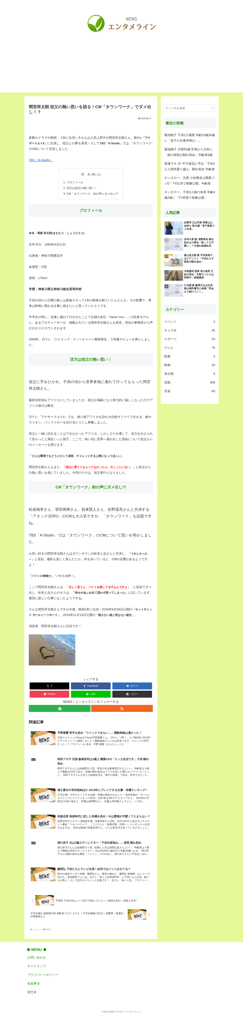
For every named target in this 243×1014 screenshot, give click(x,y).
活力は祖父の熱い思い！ (81, 187)
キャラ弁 (189, 330)
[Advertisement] (121, 70)
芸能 (189, 382)
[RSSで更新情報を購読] (122, 708)
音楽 (189, 391)
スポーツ (189, 339)
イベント (189, 321)
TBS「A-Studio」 (41, 160)
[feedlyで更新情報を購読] (59, 708)
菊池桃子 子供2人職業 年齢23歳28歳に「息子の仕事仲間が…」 (189, 137)
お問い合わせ (36, 955)
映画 (189, 365)
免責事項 (33, 981)
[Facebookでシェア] (91, 685)
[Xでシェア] (49, 685)
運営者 (32, 990)
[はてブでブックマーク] (132, 685)
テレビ (189, 347)
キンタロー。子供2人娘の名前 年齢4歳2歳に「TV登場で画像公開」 (189, 194)
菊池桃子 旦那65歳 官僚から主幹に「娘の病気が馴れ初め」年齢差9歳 (188, 152)
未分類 (189, 373)
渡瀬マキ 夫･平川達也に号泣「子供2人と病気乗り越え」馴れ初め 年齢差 (189, 166)
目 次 (86, 174)
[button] (132, 693)
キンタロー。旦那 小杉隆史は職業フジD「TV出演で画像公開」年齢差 (189, 180)
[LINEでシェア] (91, 693)
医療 (189, 356)
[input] (190, 108)
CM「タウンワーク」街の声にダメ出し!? (92, 193)
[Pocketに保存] (49, 693)
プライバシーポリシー (42, 972)
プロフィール (74, 182)
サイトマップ (36, 964)
